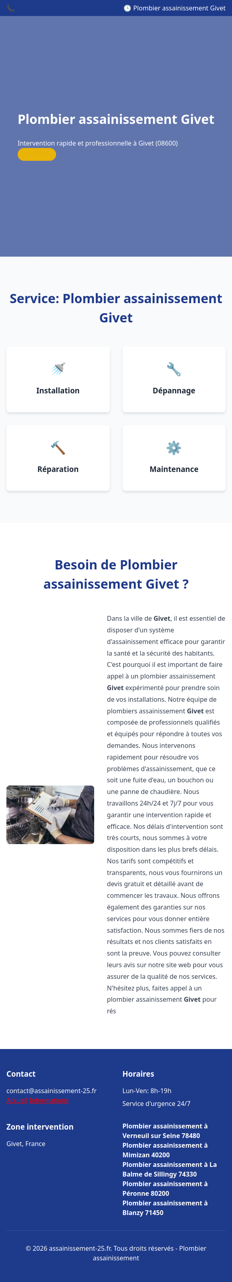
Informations (49, 1100)
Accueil (17, 1100)
